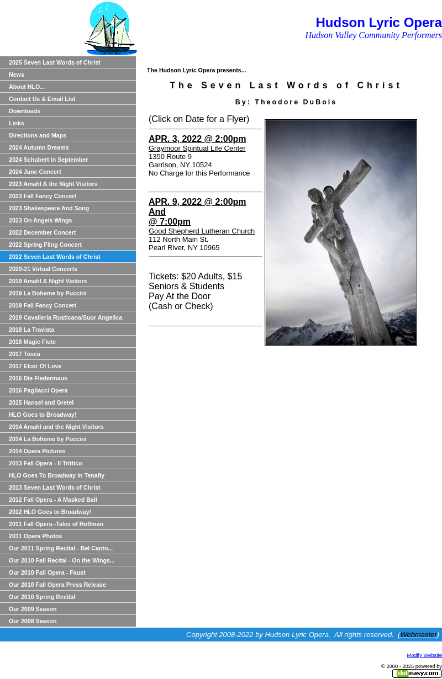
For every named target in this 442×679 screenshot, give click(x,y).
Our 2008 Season (32, 621)
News (16, 74)
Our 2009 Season (32, 609)
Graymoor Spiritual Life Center (197, 148)
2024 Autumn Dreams (39, 147)
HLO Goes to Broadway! (43, 414)
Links (16, 123)
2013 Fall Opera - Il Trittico (45, 463)
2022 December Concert (42, 232)
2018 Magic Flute (32, 341)
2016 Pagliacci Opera (38, 390)
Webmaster (418, 634)
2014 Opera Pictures (37, 451)
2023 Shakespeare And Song (49, 208)
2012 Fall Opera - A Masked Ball (53, 499)
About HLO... (27, 86)
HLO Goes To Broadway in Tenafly (56, 475)
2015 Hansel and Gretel (41, 402)
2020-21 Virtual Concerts (43, 269)
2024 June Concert (35, 171)
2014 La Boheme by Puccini (47, 439)
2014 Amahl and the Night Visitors (56, 426)
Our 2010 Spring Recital (42, 596)
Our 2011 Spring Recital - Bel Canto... (61, 548)
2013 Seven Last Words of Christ (55, 487)
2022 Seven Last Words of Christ (55, 256)
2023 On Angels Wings (40, 220)
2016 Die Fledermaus (38, 378)
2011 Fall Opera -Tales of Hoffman (56, 524)
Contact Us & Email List (42, 99)
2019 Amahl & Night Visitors (48, 281)
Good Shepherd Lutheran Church (202, 231)
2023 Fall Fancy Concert (42, 196)
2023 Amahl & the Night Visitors (53, 184)
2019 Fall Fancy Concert (42, 305)
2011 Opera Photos (35, 536)
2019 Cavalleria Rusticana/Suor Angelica (65, 317)
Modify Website (424, 655)
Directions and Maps (37, 135)
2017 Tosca (24, 354)
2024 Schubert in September (48, 159)
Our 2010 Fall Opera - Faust (47, 572)
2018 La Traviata (31, 329)
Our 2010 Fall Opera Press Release (57, 584)
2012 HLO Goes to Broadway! (50, 511)
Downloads (24, 111)
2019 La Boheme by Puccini (47, 293)
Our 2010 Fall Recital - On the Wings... (62, 560)
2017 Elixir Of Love (35, 366)
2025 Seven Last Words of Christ (55, 62)
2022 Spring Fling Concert (45, 244)
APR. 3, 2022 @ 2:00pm (197, 139)
